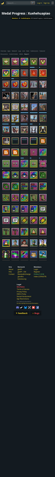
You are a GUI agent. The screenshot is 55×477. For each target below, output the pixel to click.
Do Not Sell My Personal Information (27, 303)
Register (37, 272)
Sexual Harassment (24, 296)
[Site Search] (32, 3)
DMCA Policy (21, 294)
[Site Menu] (52, 3)
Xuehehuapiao (25, 18)
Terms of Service (23, 289)
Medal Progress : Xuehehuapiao (42, 18)
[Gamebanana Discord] (17, 307)
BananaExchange (24, 274)
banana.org (22, 279)
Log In (39, 3)
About (11, 269)
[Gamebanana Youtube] (33, 307)
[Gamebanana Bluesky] (25, 307)
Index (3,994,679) (40, 276)
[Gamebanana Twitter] (29, 307)
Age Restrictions (23, 299)
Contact (11, 274)
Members (15, 18)
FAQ (10, 272)
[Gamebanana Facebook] (37, 307)
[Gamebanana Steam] (21, 307)
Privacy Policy (22, 292)
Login (36, 269)
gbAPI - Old (22, 272)
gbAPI (20, 269)
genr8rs (21, 276)
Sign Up (47, 3)
